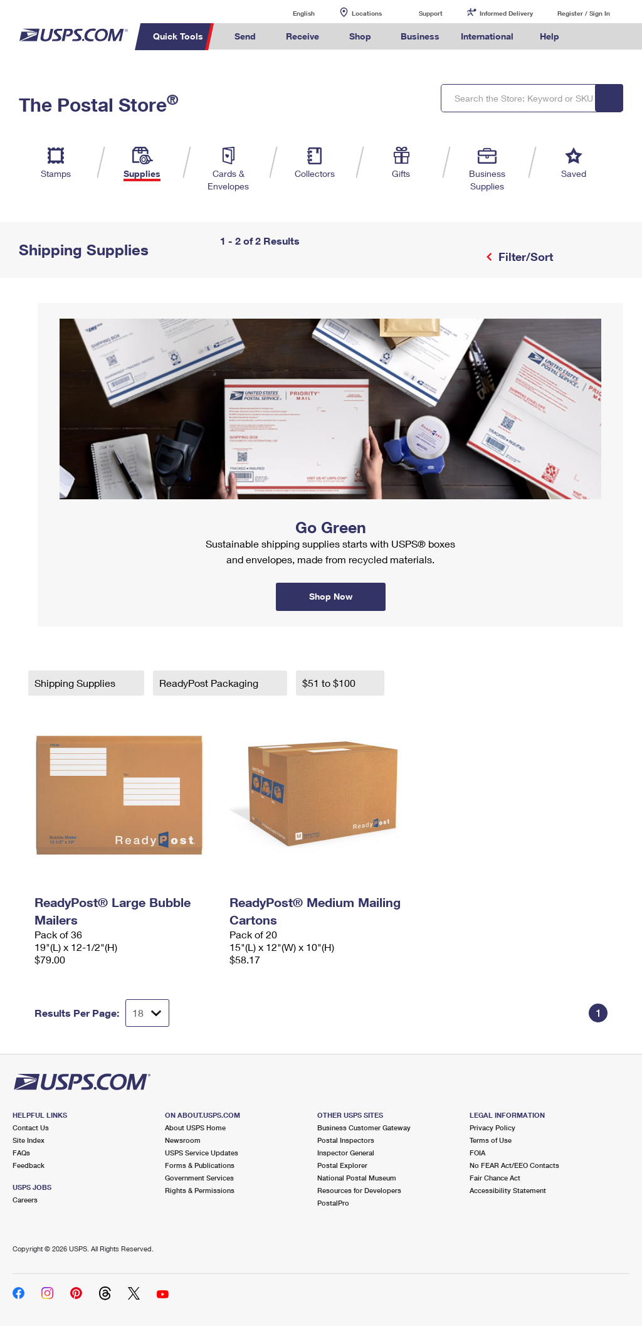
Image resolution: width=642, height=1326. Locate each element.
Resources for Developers (359, 1190)
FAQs (21, 1152)
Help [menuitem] (549, 36)
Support (431, 13)
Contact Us (31, 1127)
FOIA (477, 1152)
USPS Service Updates (201, 1152)
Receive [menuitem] (302, 36)
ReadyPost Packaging (210, 683)
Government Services (199, 1178)
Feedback (29, 1165)
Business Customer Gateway (364, 1127)
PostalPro (333, 1203)
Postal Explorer (342, 1165)
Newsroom (183, 1140)
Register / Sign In (583, 13)
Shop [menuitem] (360, 36)
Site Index (29, 1140)
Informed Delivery (506, 13)
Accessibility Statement (508, 1190)
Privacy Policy (492, 1127)
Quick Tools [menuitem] (178, 36)
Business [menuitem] (420, 36)
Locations (367, 13)
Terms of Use (491, 1140)
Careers (25, 1200)
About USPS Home (195, 1127)
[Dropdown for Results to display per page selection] (147, 1013)
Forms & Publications (199, 1165)
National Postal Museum (356, 1178)
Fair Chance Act (495, 1178)
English (291, 13)
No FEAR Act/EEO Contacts (514, 1165)
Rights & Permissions (199, 1190)
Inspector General (345, 1152)
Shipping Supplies (76, 683)
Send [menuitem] (245, 36)
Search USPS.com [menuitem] (591, 36)
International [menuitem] (487, 36)
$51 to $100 (330, 683)
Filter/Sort (524, 256)
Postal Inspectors (345, 1140)
